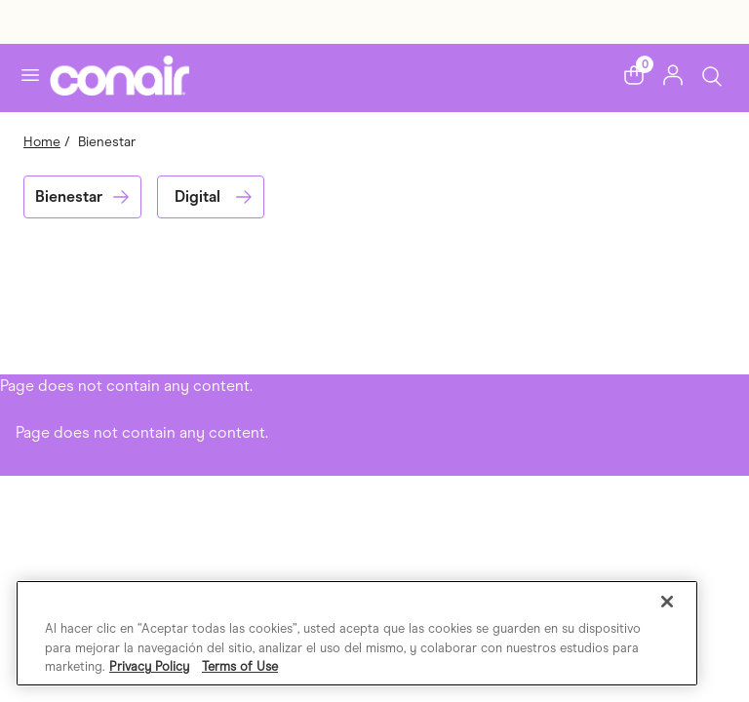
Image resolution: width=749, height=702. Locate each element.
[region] (357, 633)
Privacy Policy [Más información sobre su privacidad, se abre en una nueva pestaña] (149, 666)
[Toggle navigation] (30, 75)
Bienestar (68, 196)
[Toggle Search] (712, 74)
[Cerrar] (667, 601)
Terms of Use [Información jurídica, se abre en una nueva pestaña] (240, 666)
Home (41, 142)
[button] (634, 75)
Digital (197, 196)
